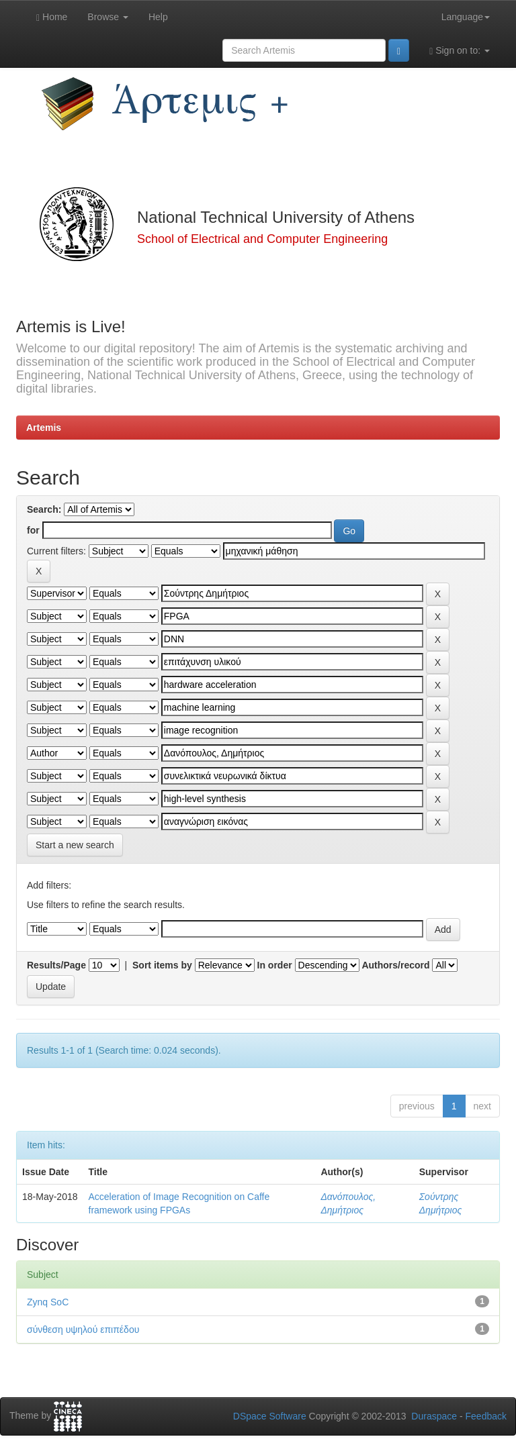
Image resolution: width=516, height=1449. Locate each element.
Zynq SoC (48, 1302)
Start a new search (75, 845)
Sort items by (162, 965)
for (33, 530)
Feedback (486, 1416)
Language (465, 16)
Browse (107, 16)
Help (158, 16)
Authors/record (395, 965)
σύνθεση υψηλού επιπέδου (83, 1329)
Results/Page (56, 965)
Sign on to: (459, 50)
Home (51, 17)
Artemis (43, 427)
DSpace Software (269, 1416)
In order (274, 965)
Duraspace (434, 1416)
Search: (44, 509)
